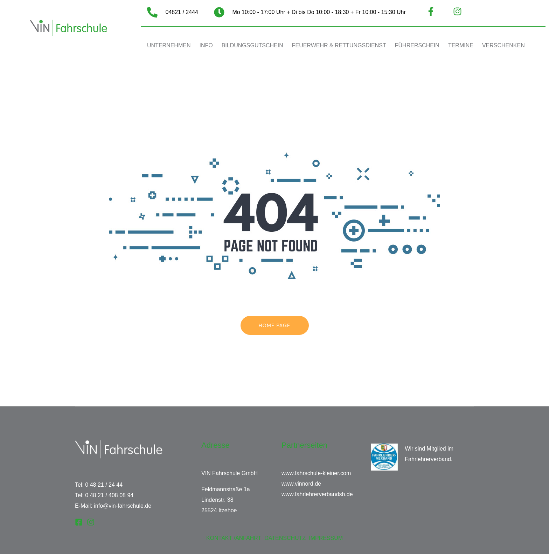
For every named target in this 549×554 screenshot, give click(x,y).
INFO (206, 45)
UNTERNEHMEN (168, 45)
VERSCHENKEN (503, 45)
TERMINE (460, 45)
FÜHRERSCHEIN (417, 45)
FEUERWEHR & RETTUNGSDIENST (339, 45)
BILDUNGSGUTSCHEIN (252, 45)
